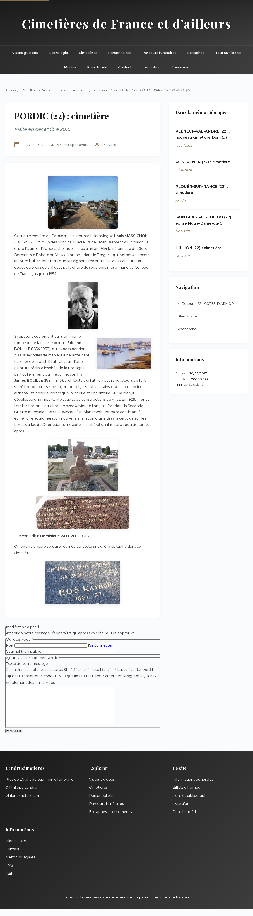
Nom (10, 645)
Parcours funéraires (159, 53)
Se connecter (101, 645)
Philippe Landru (75, 145)
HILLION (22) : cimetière (198, 248)
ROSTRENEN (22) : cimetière (202, 162)
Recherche (187, 329)
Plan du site (97, 67)
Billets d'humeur (187, 794)
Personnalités (120, 53)
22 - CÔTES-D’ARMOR (151, 90)
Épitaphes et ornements (110, 819)
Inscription (151, 67)
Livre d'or (181, 811)
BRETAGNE (122, 90)
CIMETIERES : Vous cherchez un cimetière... (53, 90)
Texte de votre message (27, 664)
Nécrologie (58, 53)
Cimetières (88, 53)
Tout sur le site (228, 53)
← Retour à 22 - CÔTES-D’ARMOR (206, 303)
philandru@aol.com (22, 803)
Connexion (180, 67)
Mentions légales (20, 864)
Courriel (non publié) (24, 651)
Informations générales (193, 786)
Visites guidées (25, 53)
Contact (125, 67)
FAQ (9, 872)
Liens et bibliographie (191, 803)
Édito (10, 881)
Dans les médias (186, 819)
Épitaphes (195, 53)
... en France (100, 90)
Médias (70, 67)
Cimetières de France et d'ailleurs (126, 23)
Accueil (11, 90)
